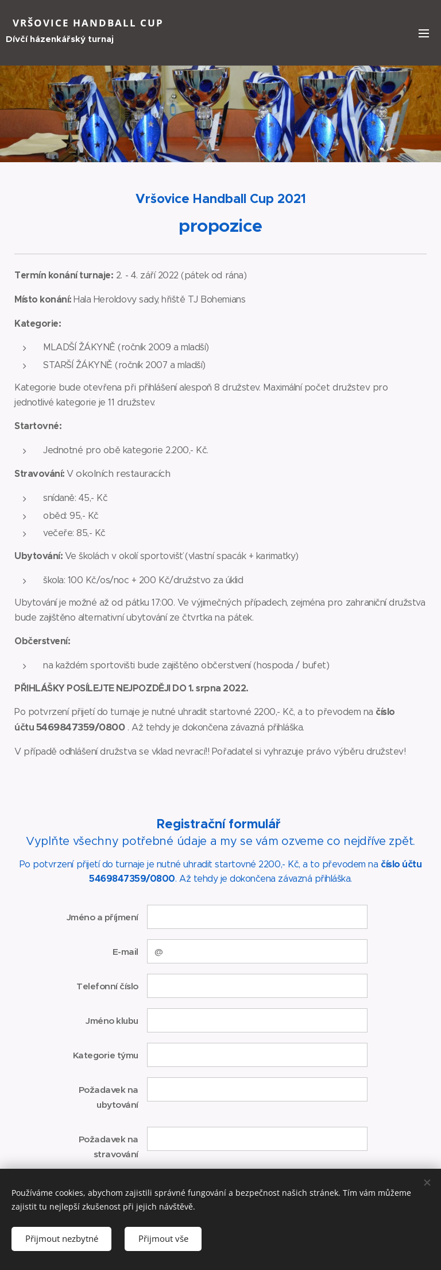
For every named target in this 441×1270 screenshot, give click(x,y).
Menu (424, 33)
